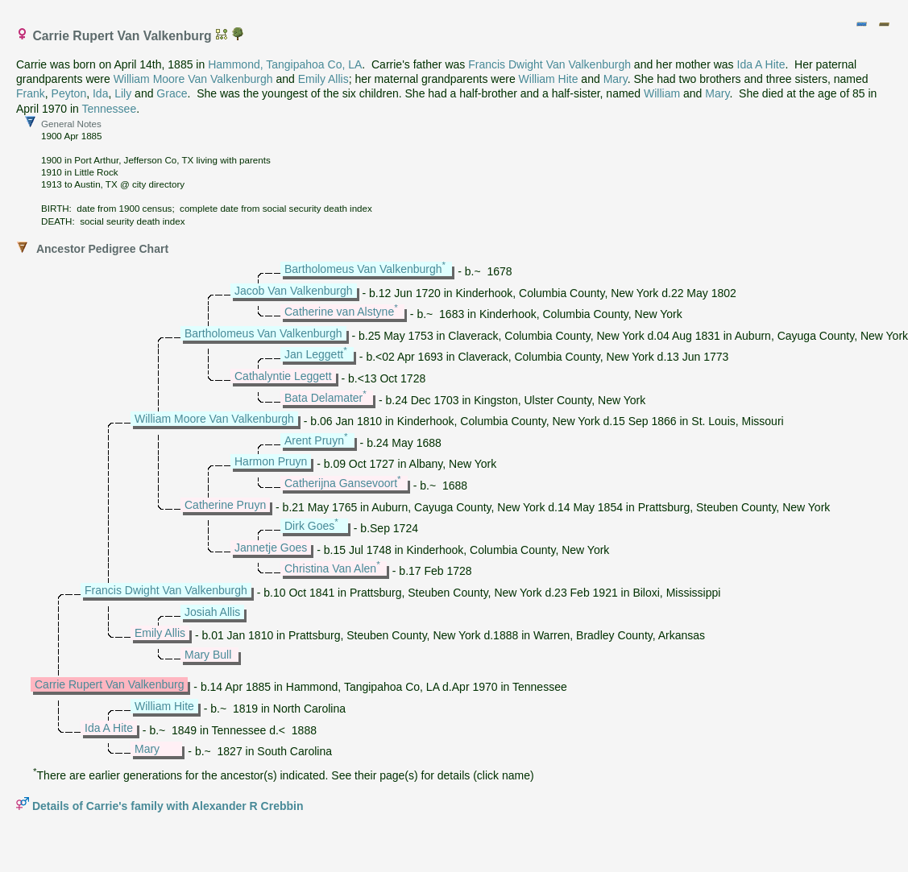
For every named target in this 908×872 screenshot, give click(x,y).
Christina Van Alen (330, 568)
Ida (100, 93)
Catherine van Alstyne (339, 311)
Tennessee (108, 108)
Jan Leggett (313, 354)
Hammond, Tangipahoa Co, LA (285, 64)
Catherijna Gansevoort (340, 483)
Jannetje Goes (270, 547)
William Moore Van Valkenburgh (193, 78)
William (662, 93)
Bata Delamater (323, 397)
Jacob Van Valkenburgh (293, 290)
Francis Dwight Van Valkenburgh (549, 64)
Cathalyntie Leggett (283, 376)
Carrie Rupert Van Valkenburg (109, 684)
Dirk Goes (309, 525)
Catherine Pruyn (225, 504)
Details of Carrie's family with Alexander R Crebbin (168, 806)
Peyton (69, 93)
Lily (122, 93)
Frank (30, 93)
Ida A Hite (761, 64)
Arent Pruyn (314, 440)
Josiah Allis (212, 611)
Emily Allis (323, 78)
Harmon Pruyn (270, 461)
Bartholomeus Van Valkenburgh (363, 268)
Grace (171, 93)
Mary (615, 78)
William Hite (548, 78)
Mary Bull (208, 654)
